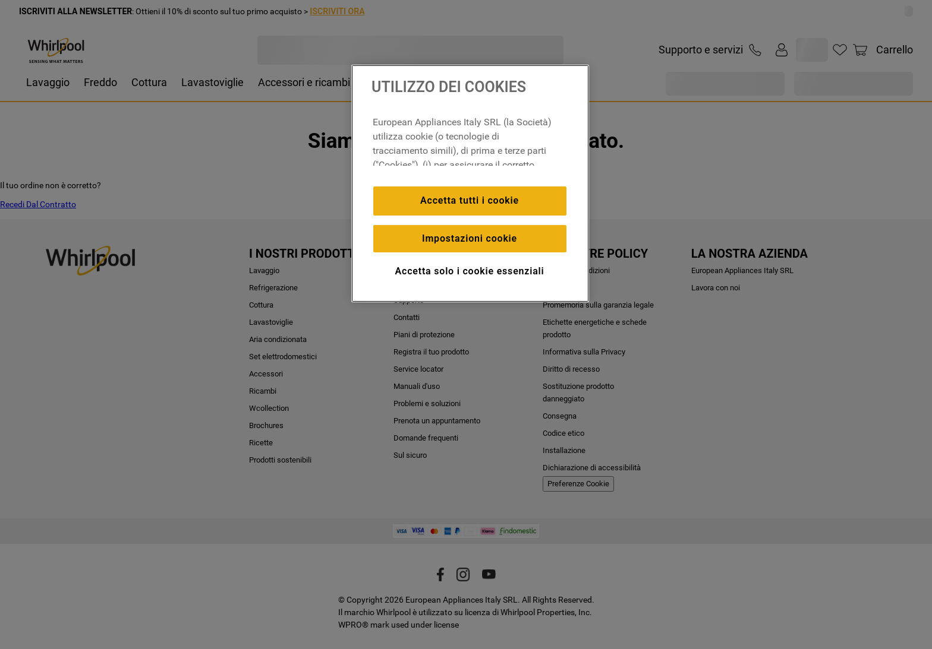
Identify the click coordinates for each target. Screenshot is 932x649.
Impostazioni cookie (469, 238)
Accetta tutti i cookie (469, 200)
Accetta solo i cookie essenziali (469, 271)
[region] (470, 183)
